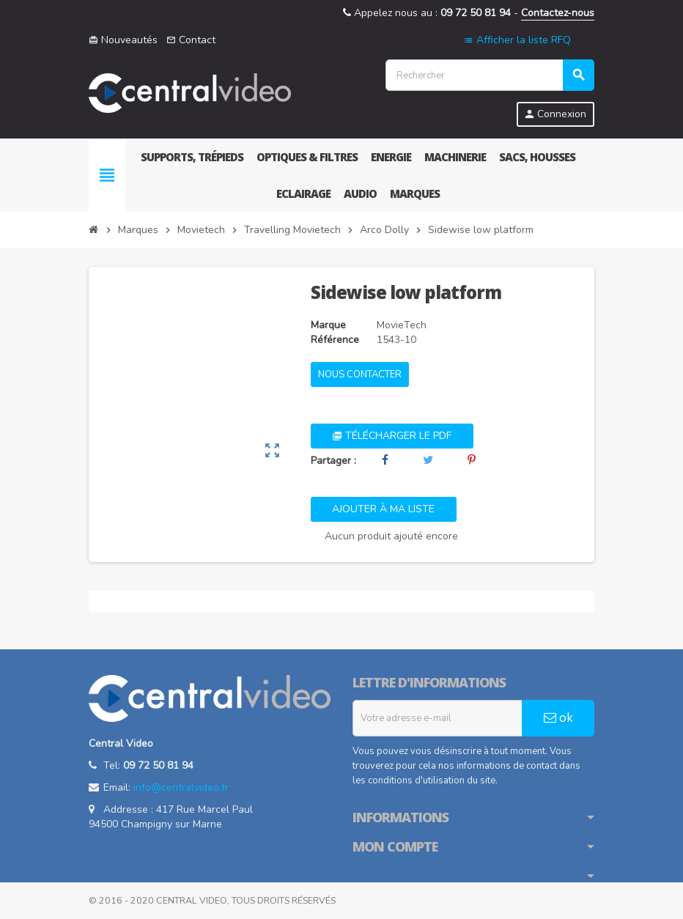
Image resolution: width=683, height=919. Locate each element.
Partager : (333, 461)
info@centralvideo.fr (181, 787)
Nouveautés (123, 40)
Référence (335, 340)
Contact (190, 40)
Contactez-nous (557, 13)
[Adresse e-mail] (437, 718)
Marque (328, 325)
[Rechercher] (489, 75)
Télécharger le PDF (391, 436)
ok (558, 717)
